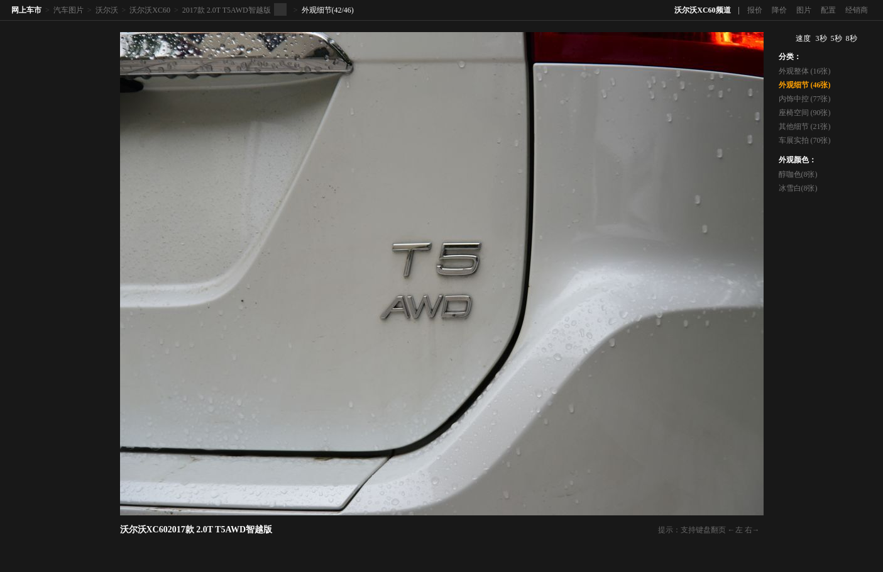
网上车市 (26, 10)
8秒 (851, 38)
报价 (754, 10)
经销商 (856, 10)
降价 (779, 10)
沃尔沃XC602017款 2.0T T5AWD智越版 (196, 529)
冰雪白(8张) (798, 188)
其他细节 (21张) (805, 126)
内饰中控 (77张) (805, 98)
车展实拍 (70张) (805, 140)
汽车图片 (68, 10)
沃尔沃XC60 (149, 10)
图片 (803, 10)
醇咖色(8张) (798, 174)
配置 (828, 10)
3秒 (821, 38)
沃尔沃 (107, 10)
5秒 (836, 38)
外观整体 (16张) (805, 71)
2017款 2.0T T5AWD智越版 (226, 10)
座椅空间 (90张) (805, 112)
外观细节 (317, 10)
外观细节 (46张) (805, 85)
